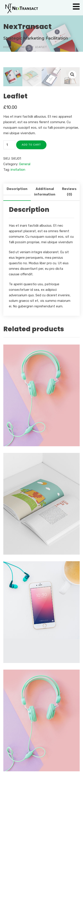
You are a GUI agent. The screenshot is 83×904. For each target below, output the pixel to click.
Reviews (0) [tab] (69, 293)
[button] (72, 75)
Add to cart (31, 246)
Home (8, 47)
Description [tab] (17, 291)
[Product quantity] (9, 246)
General (24, 47)
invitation (18, 271)
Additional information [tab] (44, 293)
